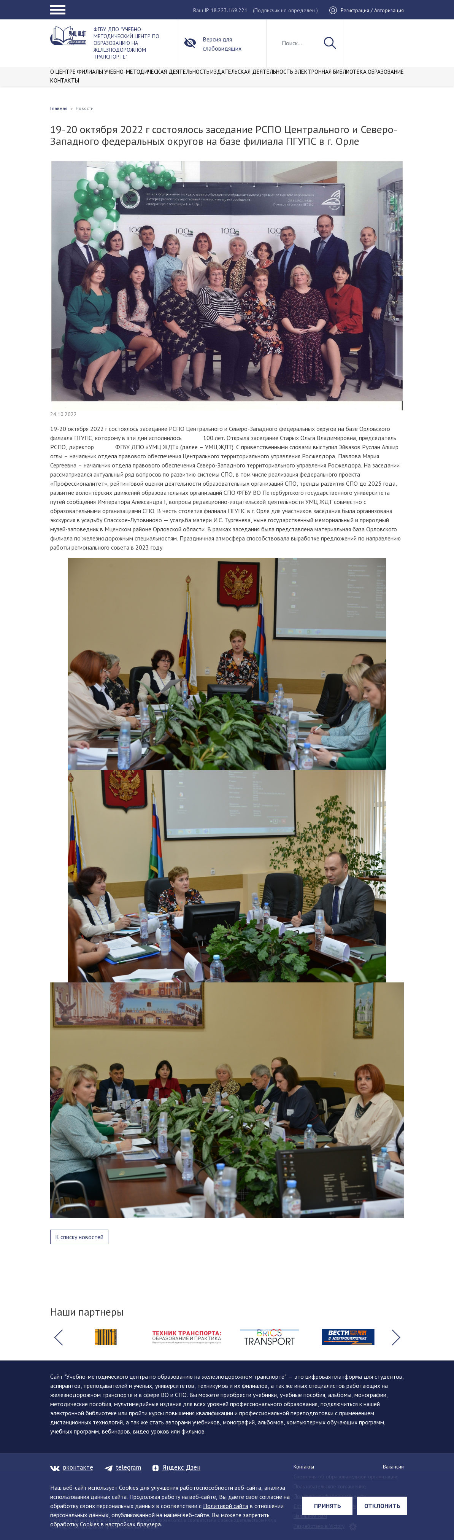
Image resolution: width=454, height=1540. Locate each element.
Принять (327, 1506)
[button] (58, 1337)
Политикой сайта (225, 1506)
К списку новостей (79, 1237)
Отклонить (382, 1506)
